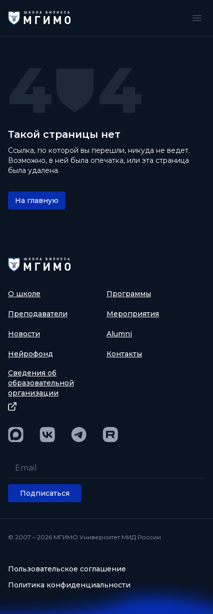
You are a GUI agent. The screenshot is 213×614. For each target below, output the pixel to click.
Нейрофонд (30, 353)
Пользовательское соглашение (67, 568)
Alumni (119, 333)
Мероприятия (132, 313)
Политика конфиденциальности (69, 584)
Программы (128, 293)
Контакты (124, 353)
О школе (24, 293)
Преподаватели (38, 313)
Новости (24, 333)
